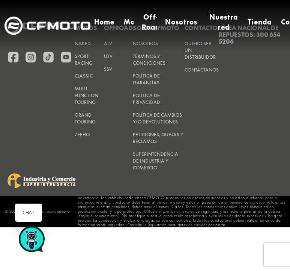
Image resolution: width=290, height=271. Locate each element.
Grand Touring (85, 118)
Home (104, 22)
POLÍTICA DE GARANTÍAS (146, 79)
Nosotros (181, 22)
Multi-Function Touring (86, 95)
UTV (108, 56)
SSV (108, 69)
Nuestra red (223, 22)
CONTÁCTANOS (202, 70)
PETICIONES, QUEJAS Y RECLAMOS (158, 138)
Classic (84, 76)
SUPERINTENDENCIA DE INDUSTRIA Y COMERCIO (155, 161)
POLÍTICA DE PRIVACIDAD (146, 99)
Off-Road (151, 22)
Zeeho (82, 134)
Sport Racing (84, 59)
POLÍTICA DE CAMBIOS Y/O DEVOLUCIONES (157, 118)
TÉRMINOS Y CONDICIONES (149, 59)
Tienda (260, 22)
